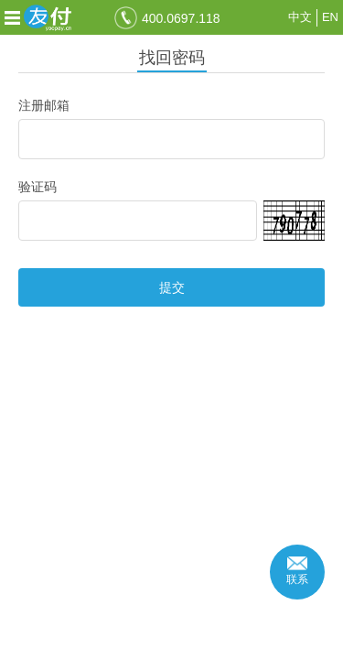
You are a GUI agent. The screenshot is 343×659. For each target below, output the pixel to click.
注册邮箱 (44, 105)
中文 (300, 17)
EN (330, 17)
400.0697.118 (181, 18)
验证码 (37, 186)
